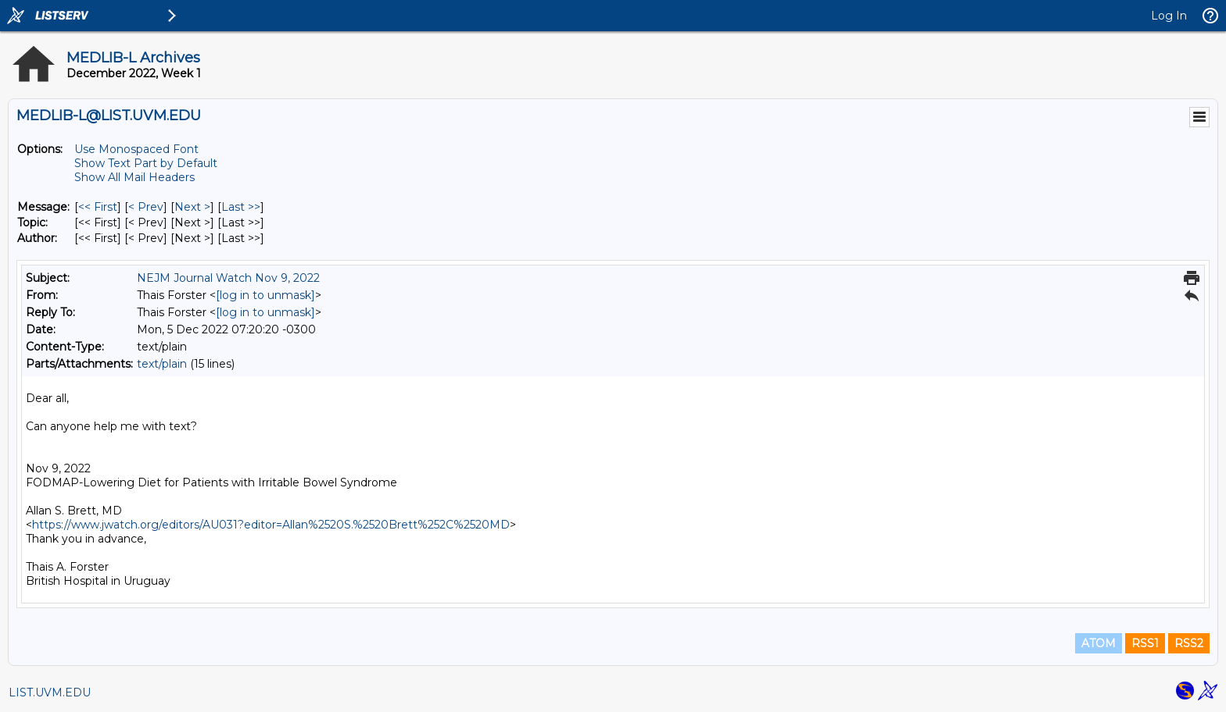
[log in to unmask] (265, 295)
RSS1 (1145, 643)
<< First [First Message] (97, 207)
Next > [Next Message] (192, 207)
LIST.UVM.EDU (50, 692)
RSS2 (1188, 643)
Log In (1169, 16)
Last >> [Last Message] (240, 207)
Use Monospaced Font (136, 149)
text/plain (162, 364)
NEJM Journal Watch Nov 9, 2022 (228, 278)
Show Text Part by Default (145, 163)
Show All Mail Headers (134, 177)
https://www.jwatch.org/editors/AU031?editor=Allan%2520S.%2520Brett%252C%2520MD (271, 525)
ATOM (1098, 643)
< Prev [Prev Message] (145, 207)
